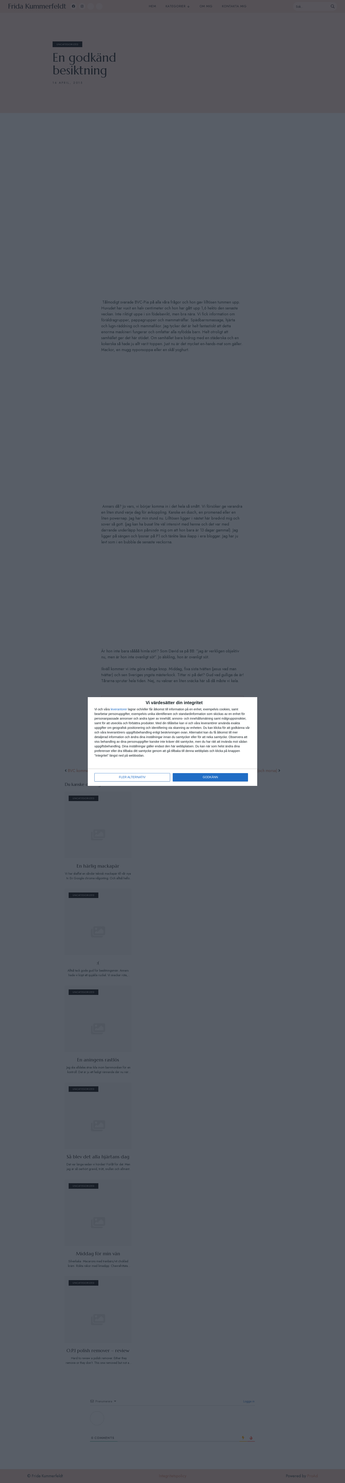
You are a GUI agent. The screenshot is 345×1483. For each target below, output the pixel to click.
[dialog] (172, 741)
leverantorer (119, 709)
